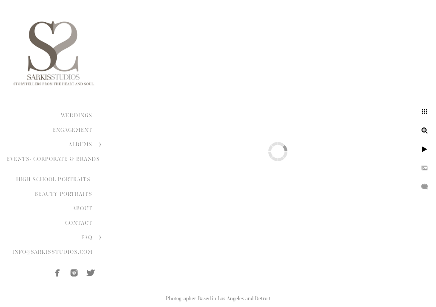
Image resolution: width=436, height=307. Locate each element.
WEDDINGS (76, 116)
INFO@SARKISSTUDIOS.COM (52, 252)
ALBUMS (80, 145)
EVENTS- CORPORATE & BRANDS (53, 159)
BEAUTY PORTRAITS (63, 194)
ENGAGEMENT (72, 130)
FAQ (86, 237)
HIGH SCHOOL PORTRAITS (54, 179)
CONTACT (78, 223)
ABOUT (82, 208)
